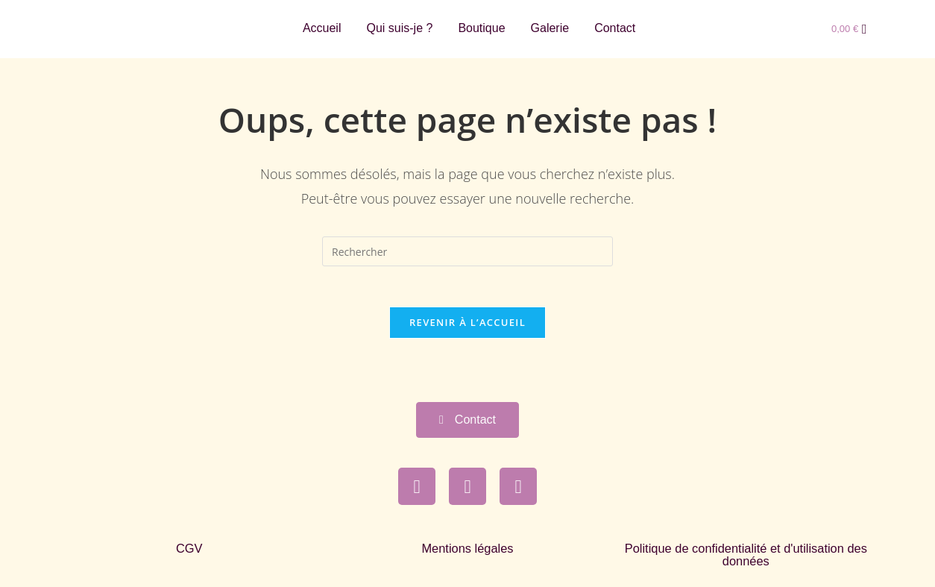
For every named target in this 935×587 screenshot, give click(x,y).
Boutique (481, 28)
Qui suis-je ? (399, 28)
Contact (614, 28)
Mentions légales (467, 553)
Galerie (550, 28)
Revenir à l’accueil (467, 326)
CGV (189, 553)
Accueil (322, 28)
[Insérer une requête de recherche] (467, 251)
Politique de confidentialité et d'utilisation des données (746, 559)
